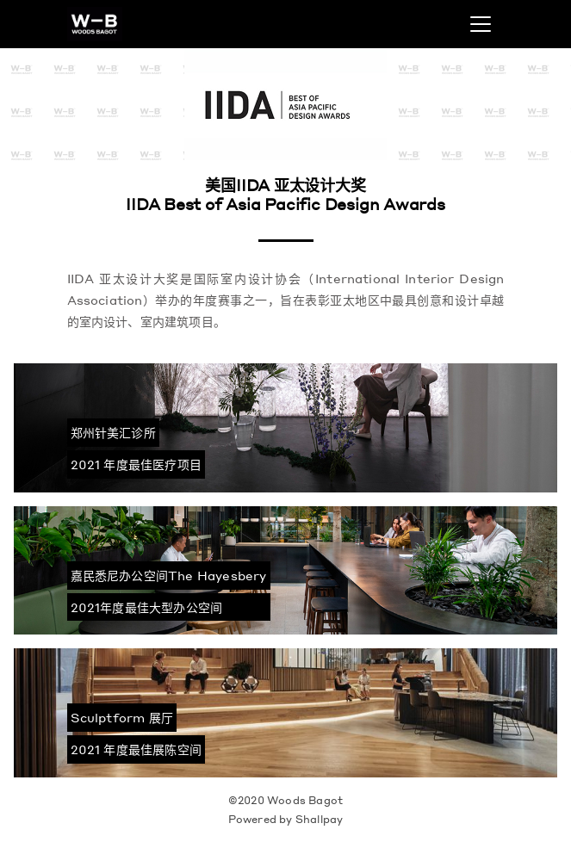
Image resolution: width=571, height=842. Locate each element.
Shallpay (319, 819)
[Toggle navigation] (480, 24)
